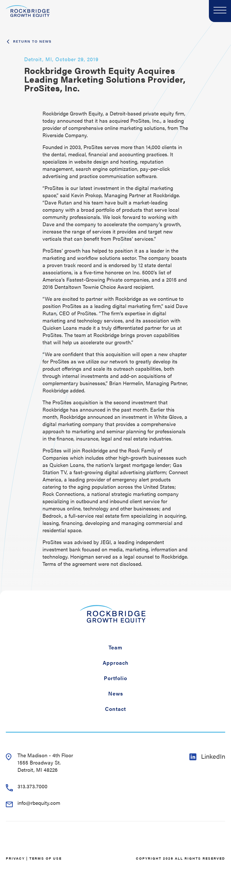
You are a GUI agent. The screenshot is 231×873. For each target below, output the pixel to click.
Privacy (15, 858)
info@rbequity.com (33, 802)
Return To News (29, 41)
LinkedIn (207, 755)
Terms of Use (45, 858)
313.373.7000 (26, 786)
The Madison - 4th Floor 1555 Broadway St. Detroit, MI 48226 (39, 762)
